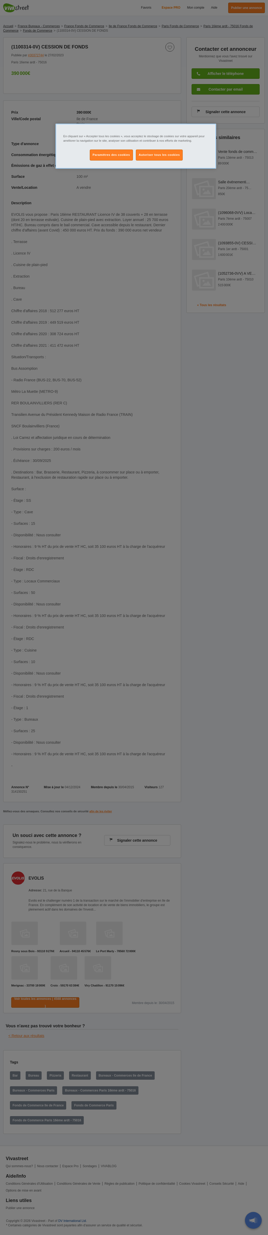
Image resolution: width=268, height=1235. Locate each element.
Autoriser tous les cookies (159, 154)
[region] (135, 146)
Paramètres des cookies (111, 154)
